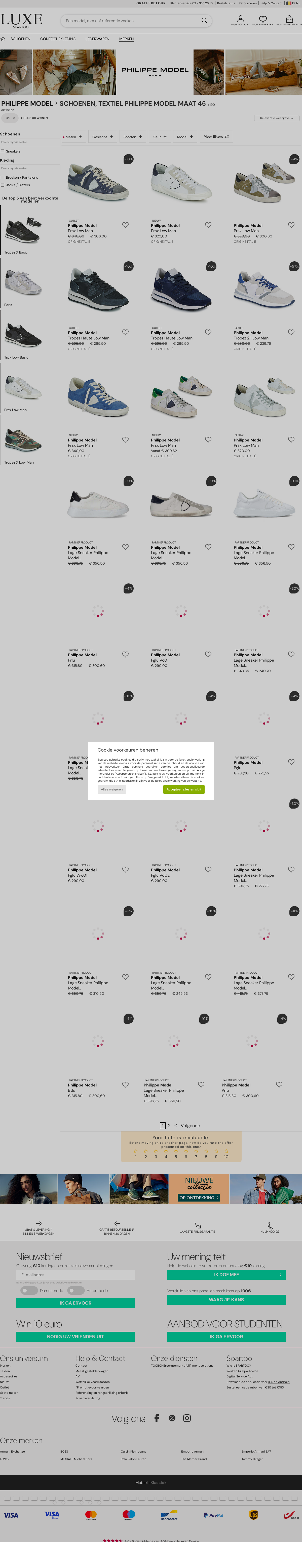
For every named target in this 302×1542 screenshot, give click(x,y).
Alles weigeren (112, 789)
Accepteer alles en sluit (184, 789)
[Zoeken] (204, 21)
